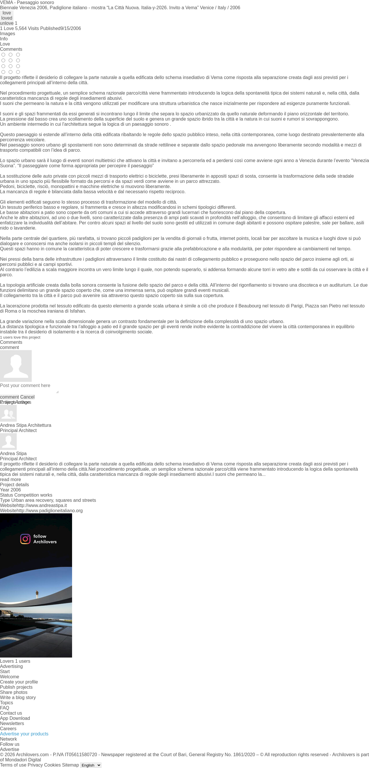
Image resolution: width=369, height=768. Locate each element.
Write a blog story (18, 697)
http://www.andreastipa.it (42, 505)
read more (10, 479)
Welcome (9, 676)
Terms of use (13, 765)
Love (5, 44)
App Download (15, 718)
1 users (22, 661)
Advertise (9, 749)
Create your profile (19, 681)
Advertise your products (24, 733)
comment (9, 397)
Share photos (13, 692)
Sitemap (70, 765)
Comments (11, 49)
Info (4, 38)
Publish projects (16, 687)
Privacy (35, 765)
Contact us (11, 713)
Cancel (27, 397)
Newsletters (12, 723)
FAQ (4, 707)
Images (7, 33)
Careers (8, 728)
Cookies (52, 765)
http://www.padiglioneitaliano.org (50, 510)
